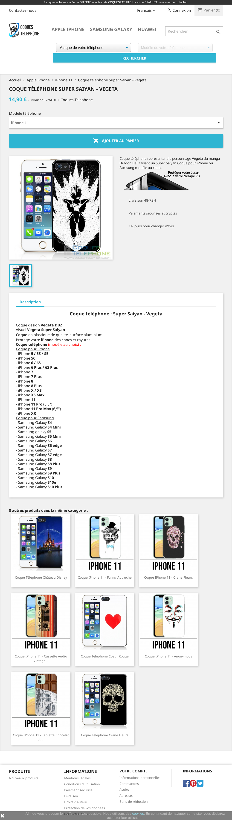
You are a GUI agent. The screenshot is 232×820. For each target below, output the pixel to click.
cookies (138, 813)
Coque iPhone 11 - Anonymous (168, 656)
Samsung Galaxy (111, 29)
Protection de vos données (84, 808)
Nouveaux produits (23, 778)
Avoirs (124, 789)
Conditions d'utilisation (82, 784)
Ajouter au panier (116, 141)
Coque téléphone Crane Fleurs (104, 735)
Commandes (129, 783)
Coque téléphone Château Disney (41, 577)
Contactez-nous (22, 10)
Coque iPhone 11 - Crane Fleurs (168, 577)
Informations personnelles (139, 777)
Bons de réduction (133, 801)
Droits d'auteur (75, 802)
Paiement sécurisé (78, 790)
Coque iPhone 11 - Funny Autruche (105, 577)
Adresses (126, 795)
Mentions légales (77, 778)
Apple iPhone (68, 29)
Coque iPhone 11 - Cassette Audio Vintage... (41, 658)
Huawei (147, 29)
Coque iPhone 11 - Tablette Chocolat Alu (41, 737)
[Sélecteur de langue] (147, 11)
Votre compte (133, 771)
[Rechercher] (194, 31)
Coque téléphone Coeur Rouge (105, 656)
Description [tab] (30, 301)
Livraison (71, 796)
